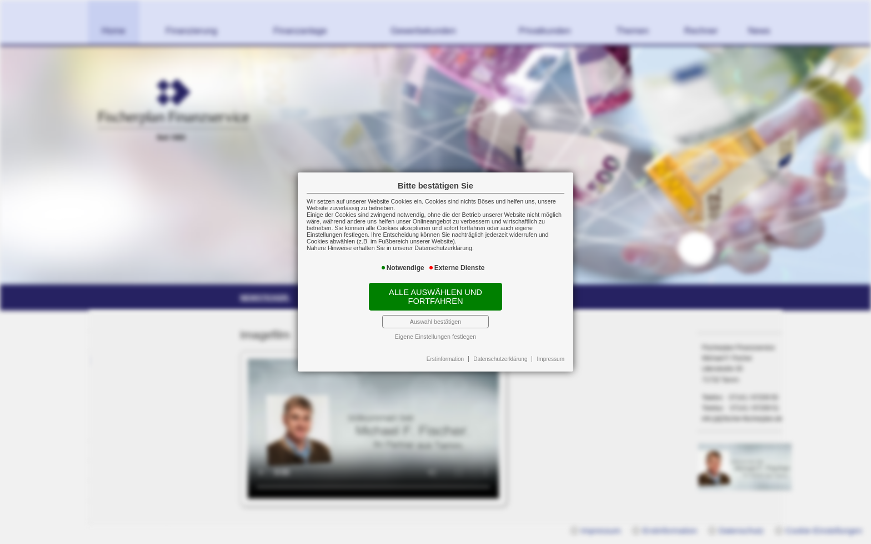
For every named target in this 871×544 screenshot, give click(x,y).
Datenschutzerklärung (500, 359)
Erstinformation (445, 359)
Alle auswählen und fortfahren (435, 297)
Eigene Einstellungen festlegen (435, 336)
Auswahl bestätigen (435, 321)
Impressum (550, 359)
